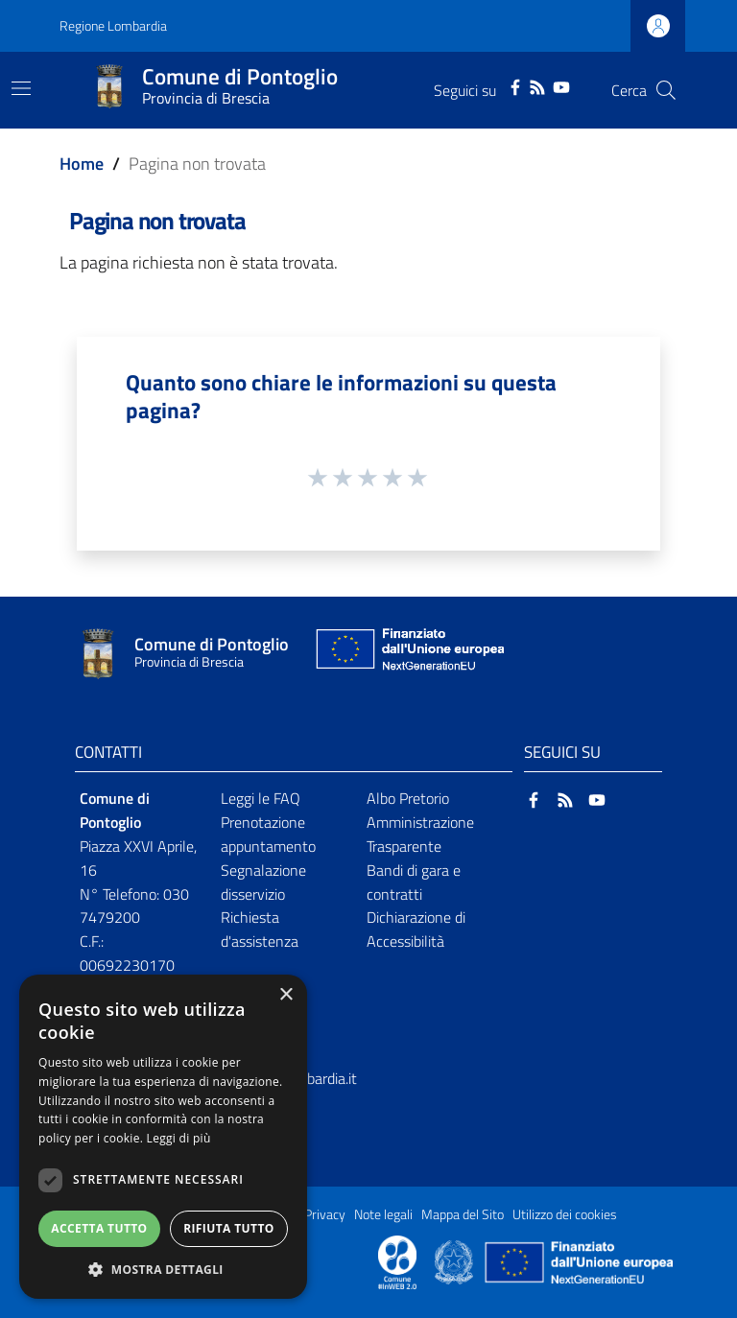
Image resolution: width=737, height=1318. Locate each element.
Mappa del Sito (462, 1214)
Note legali (383, 1214)
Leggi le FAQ (260, 798)
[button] (163, 1269)
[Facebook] (515, 85)
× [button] (285, 995)
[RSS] (537, 85)
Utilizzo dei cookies (564, 1214)
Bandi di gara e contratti (414, 882)
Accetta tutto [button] (99, 1228)
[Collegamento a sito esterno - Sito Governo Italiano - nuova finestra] (455, 1260)
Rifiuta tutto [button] (228, 1228)
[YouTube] (561, 85)
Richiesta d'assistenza (259, 929)
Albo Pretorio (408, 798)
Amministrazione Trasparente (420, 834)
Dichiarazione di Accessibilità (416, 929)
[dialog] (163, 1137)
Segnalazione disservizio (263, 882)
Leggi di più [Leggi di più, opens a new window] (179, 1138)
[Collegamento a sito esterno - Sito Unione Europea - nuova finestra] (408, 653)
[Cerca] (666, 90)
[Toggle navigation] (21, 88)
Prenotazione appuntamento (268, 834)
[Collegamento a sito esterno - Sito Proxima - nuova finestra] (397, 1260)
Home (81, 164)
